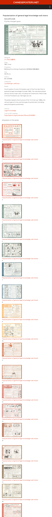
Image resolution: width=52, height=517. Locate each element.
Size (5, 72)
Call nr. (6, 77)
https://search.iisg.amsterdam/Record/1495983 (19, 115)
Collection (7, 81)
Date (6, 62)
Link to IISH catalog (10, 113)
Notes (6, 86)
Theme (6, 108)
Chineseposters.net (26, 2)
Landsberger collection (12, 83)
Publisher (7, 67)
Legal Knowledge (10, 110)
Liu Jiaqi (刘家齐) (9, 59)
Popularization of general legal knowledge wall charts (20, 139)
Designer (7, 57)
